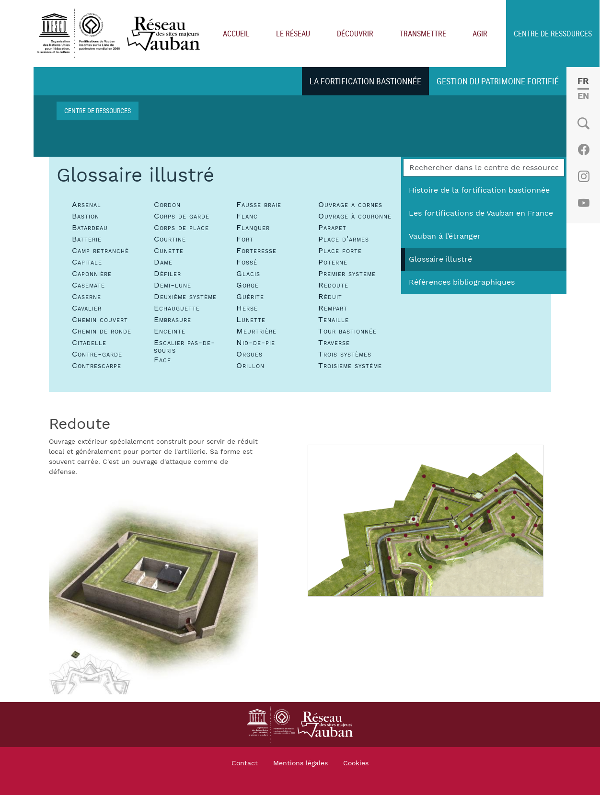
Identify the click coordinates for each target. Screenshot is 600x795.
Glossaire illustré (440, 259)
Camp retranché (100, 250)
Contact (244, 763)
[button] (153, 589)
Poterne (332, 261)
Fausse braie (258, 204)
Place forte (340, 250)
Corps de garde (181, 215)
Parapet (332, 227)
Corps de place (181, 227)
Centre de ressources (97, 110)
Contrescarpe (96, 365)
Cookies (356, 763)
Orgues (249, 353)
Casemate (88, 284)
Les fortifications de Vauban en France (481, 213)
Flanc (247, 215)
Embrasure (172, 319)
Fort (245, 238)
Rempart (332, 307)
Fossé (246, 261)
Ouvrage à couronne (355, 215)
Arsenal (86, 204)
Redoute (333, 284)
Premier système (347, 273)
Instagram (583, 176)
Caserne (86, 296)
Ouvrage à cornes (350, 204)
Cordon (167, 204)
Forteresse (256, 250)
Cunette (169, 250)
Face (162, 359)
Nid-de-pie (255, 342)
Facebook (583, 149)
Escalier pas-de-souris (184, 346)
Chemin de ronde (101, 330)
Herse (247, 307)
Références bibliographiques (462, 282)
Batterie (87, 238)
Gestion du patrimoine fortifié (498, 80)
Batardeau (90, 227)
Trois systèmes (344, 353)
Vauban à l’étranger (445, 236)
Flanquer (253, 227)
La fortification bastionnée (365, 80)
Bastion (85, 215)
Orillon (250, 365)
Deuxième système (185, 296)
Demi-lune (172, 284)
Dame (163, 261)
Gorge (247, 284)
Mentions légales (300, 763)
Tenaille (333, 319)
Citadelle (89, 342)
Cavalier (87, 307)
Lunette (250, 319)
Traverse (334, 342)
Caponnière (92, 273)
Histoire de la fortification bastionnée (479, 190)
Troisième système (350, 365)
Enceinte (169, 330)
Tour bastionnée (347, 330)
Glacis (248, 273)
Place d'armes (343, 238)
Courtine (170, 238)
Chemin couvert (100, 319)
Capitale (87, 261)
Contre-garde (97, 353)
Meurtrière (256, 330)
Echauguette (177, 307)
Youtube (583, 202)
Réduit (330, 296)
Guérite (250, 296)
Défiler (167, 273)
